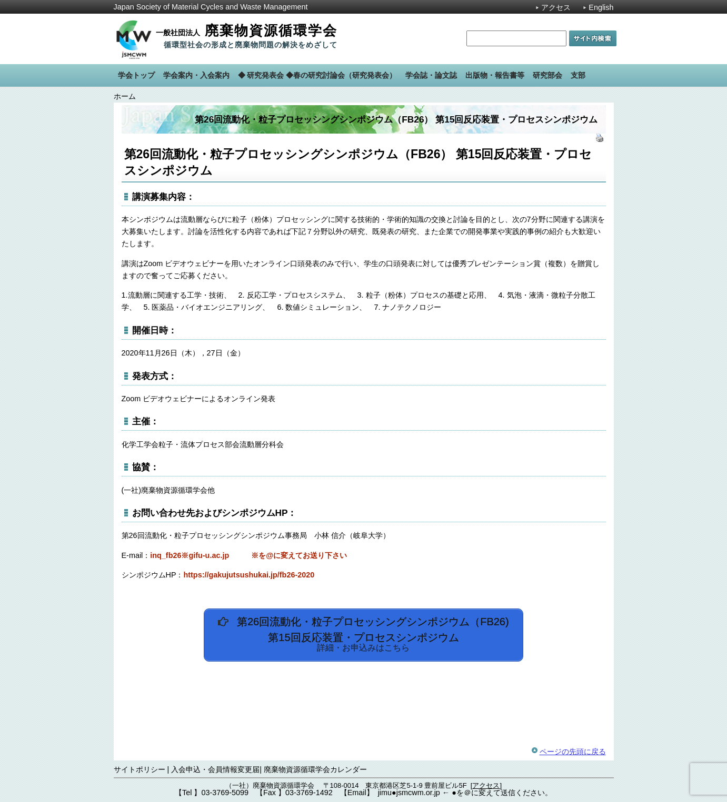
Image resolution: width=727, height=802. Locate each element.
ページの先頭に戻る (573, 751)
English (601, 7)
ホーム (125, 96)
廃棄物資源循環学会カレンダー (315, 769)
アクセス (556, 7)
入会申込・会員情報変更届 (215, 769)
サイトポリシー (139, 769)
